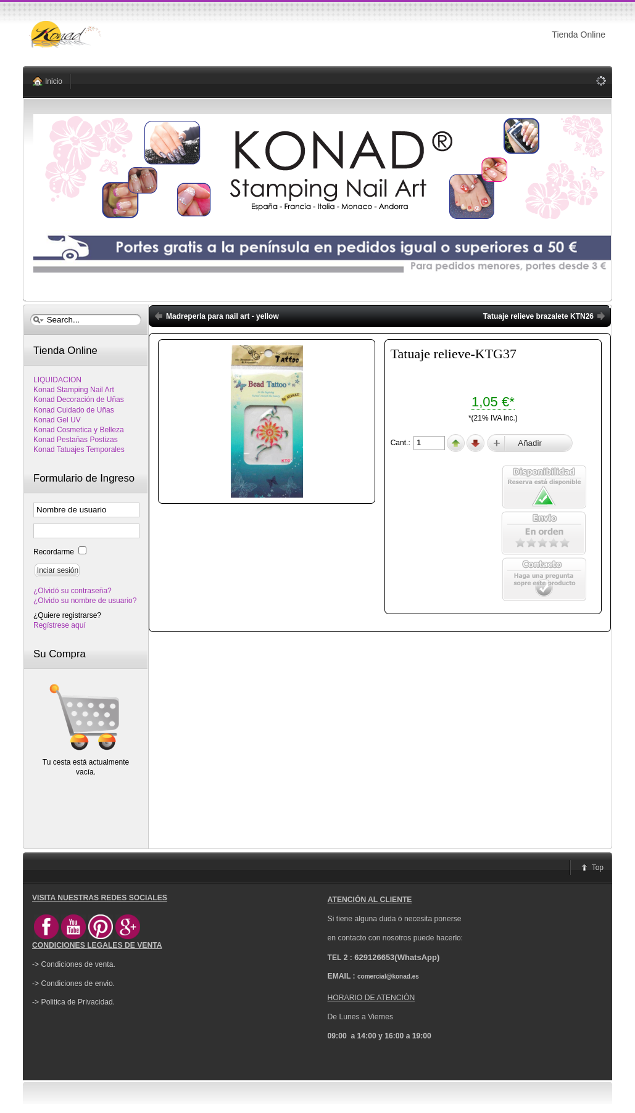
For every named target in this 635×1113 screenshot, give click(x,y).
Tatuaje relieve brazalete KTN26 (538, 316)
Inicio (53, 81)
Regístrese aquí (59, 625)
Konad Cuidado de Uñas (73, 410)
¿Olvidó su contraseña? (72, 590)
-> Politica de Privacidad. (73, 1002)
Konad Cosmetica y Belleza (78, 429)
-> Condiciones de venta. (73, 964)
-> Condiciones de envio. (73, 983)
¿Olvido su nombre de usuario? (84, 600)
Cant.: (401, 442)
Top (598, 867)
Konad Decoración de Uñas (78, 399)
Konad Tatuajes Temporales (79, 449)
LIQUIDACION (57, 380)
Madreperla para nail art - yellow (222, 316)
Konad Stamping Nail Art (73, 389)
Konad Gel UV (57, 420)
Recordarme (54, 552)
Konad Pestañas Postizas (75, 439)
